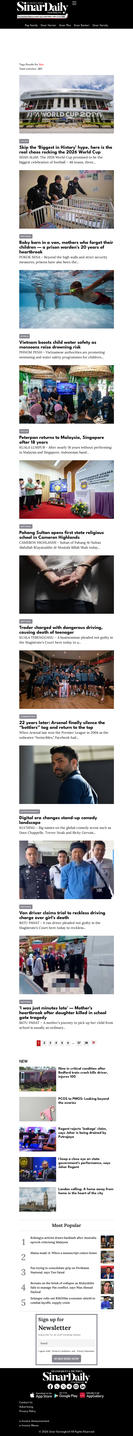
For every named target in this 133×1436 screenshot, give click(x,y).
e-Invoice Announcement (34, 1421)
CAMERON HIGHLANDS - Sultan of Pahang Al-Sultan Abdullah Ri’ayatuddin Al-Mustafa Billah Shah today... (60, 545)
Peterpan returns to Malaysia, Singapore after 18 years (61, 440)
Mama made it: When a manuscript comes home (63, 1253)
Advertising (26, 1407)
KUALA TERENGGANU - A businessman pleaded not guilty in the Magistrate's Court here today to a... (66, 639)
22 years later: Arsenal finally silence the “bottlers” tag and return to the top (62, 725)
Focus (24, 141)
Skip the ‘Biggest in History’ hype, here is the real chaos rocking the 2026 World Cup (65, 150)
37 (78, 1043)
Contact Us (25, 1402)
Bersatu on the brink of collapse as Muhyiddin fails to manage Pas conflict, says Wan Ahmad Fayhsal (62, 1287)
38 (86, 1043)
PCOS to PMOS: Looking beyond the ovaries (83, 1101)
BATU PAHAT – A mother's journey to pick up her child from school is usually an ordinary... (66, 1025)
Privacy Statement (85, 1351)
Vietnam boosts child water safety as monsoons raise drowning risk (57, 345)
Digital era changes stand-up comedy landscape (58, 820)
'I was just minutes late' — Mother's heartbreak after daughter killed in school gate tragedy (62, 1013)
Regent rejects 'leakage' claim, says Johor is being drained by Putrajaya (82, 1133)
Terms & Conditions (61, 1351)
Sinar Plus (65, 25)
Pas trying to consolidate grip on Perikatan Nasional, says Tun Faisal (59, 1270)
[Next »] (93, 1042)
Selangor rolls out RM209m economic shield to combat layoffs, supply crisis (62, 1300)
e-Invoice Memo (29, 1425)
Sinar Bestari (82, 25)
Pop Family (31, 25)
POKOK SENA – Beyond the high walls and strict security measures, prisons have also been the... (63, 259)
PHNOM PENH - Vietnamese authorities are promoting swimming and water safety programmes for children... (62, 354)
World (24, 336)
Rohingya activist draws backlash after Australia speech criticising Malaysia (63, 1240)
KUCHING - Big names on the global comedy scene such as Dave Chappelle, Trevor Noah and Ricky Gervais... (65, 830)
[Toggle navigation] (74, 11)
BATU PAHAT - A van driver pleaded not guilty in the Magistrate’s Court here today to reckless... (60, 925)
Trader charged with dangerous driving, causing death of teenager (61, 630)
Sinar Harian (48, 25)
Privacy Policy (27, 1411)
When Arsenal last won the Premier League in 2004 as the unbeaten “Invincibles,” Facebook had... (63, 735)
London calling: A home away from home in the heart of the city (85, 1191)
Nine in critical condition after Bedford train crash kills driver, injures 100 (83, 1072)
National (25, 236)
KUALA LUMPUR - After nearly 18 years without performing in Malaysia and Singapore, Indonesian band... (65, 449)
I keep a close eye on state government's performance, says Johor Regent (84, 1163)
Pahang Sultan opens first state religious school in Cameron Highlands (61, 535)
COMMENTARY (28, 716)
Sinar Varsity (100, 25)
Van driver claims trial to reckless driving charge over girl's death (62, 915)
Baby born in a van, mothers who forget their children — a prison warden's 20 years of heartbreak (66, 247)
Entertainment (29, 811)
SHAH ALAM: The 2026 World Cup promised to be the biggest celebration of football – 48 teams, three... (61, 159)
